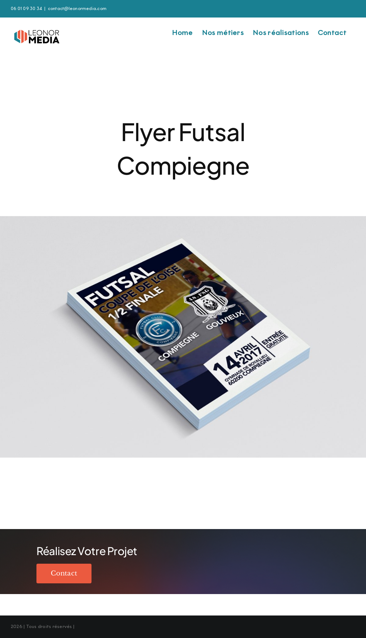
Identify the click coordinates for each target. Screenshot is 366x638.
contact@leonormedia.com (77, 8)
